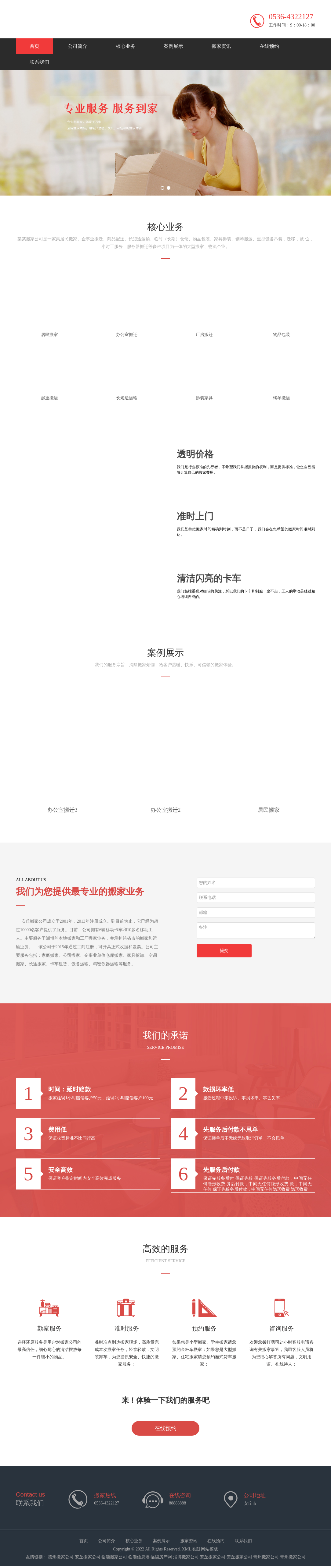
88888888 (177, 1503)
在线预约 (269, 46)
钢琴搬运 (281, 398)
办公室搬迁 (126, 334)
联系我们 (39, 62)
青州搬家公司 (266, 1557)
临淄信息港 (139, 1557)
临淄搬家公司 (114, 1557)
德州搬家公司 (61, 1557)
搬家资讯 (221, 46)
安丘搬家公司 (87, 1557)
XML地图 (191, 1549)
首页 (34, 46)
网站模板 (209, 1549)
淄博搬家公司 (186, 1557)
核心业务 (125, 46)
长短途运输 (126, 398)
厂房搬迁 (204, 334)
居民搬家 (49, 334)
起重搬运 (49, 398)
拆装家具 (204, 398)
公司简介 (77, 46)
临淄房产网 (161, 1557)
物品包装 (281, 334)
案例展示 (173, 46)
